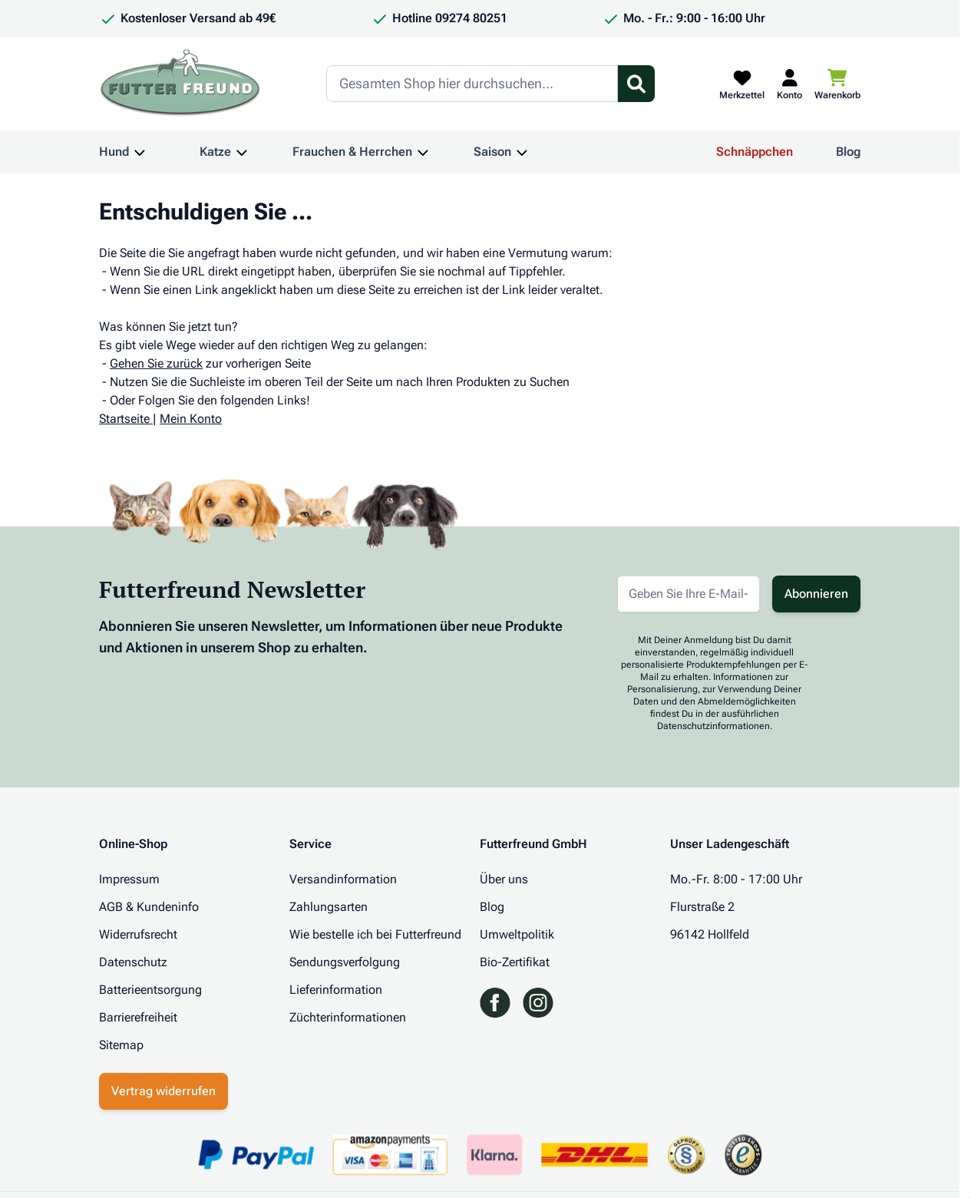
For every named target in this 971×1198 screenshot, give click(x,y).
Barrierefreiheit (138, 1017)
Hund (114, 151)
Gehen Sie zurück (156, 363)
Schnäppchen (754, 151)
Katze (215, 151)
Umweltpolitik (517, 934)
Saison (492, 151)
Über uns (504, 879)
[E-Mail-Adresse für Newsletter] (688, 594)
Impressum (129, 879)
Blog (848, 151)
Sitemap (121, 1045)
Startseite (124, 418)
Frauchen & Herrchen (352, 151)
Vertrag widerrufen (163, 1091)
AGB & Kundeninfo (149, 906)
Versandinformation (343, 879)
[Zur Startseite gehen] (180, 83)
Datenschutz (133, 962)
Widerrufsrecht (138, 934)
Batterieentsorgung (150, 989)
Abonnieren (816, 593)
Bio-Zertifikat (515, 962)
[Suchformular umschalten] (636, 83)
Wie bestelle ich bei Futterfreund (375, 934)
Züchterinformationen (347, 1017)
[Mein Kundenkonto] (789, 83)
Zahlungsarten (328, 906)
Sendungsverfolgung (344, 962)
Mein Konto (191, 418)
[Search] (472, 83)
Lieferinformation (335, 989)
